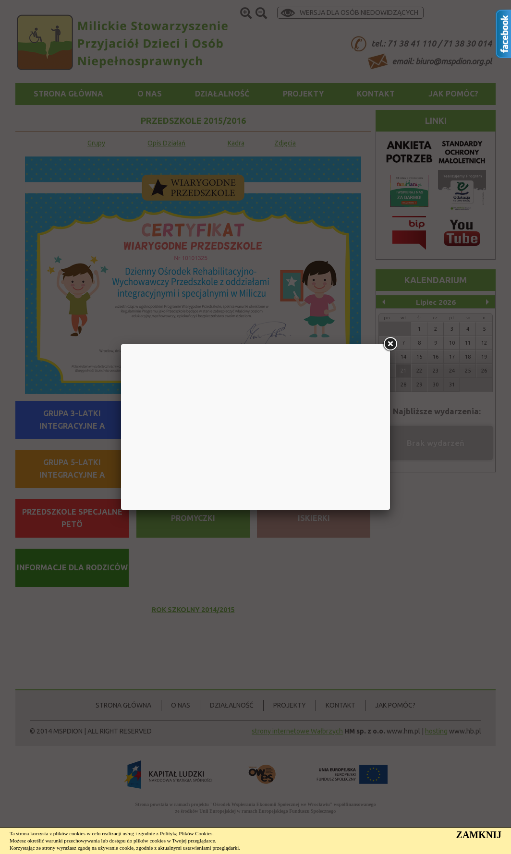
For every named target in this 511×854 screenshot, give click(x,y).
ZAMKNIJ (478, 835)
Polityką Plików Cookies (186, 833)
